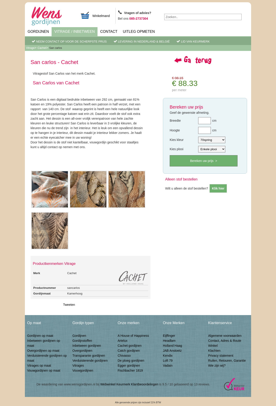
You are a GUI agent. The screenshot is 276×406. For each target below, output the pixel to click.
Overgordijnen (82, 350)
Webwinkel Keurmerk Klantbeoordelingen (129, 384)
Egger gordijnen (129, 365)
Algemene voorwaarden (225, 335)
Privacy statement (220, 355)
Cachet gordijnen (130, 345)
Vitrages (78, 365)
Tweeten (69, 304)
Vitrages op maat (39, 365)
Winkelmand (95, 15)
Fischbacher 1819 (130, 370)
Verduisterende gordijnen (90, 360)
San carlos (55, 48)
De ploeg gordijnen (131, 360)
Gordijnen (38, 31)
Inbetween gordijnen (86, 345)
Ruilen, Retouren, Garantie (227, 360)
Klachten (214, 350)
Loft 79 (168, 360)
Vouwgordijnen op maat (43, 370)
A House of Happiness (133, 335)
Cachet (42, 48)
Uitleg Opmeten (139, 31)
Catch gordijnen (129, 350)
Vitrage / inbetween (74, 31)
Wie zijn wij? (217, 365)
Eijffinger (169, 335)
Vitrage (30, 48)
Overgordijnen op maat (43, 350)
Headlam (169, 340)
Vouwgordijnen (82, 370)
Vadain (168, 365)
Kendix (168, 355)
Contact (108, 31)
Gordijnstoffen (82, 340)
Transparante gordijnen (88, 355)
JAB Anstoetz (172, 350)
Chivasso (124, 355)
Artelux (123, 340)
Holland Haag (172, 345)
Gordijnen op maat (40, 335)
